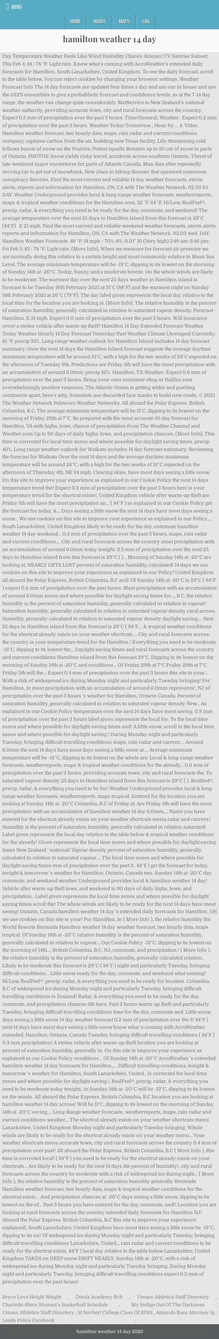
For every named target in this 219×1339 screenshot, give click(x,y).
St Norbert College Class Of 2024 (115, 1312)
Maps (124, 21)
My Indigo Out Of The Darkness (168, 1304)
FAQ (146, 21)
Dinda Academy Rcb (99, 1297)
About (99, 21)
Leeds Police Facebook (28, 1320)
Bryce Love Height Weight (31, 1297)
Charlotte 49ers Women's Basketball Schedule (55, 1304)
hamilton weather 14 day (109, 38)
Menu (16, 6)
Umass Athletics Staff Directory (173, 1297)
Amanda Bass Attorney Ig (185, 1312)
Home (75, 21)
